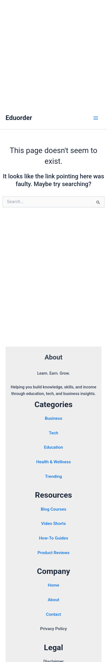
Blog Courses (53, 509)
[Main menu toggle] (95, 118)
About (53, 599)
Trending (53, 476)
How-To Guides (53, 538)
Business (53, 418)
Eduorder (19, 118)
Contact (53, 614)
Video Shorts (53, 523)
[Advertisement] (53, 53)
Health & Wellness (53, 461)
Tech (53, 433)
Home (53, 585)
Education (53, 447)
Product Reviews (53, 552)
